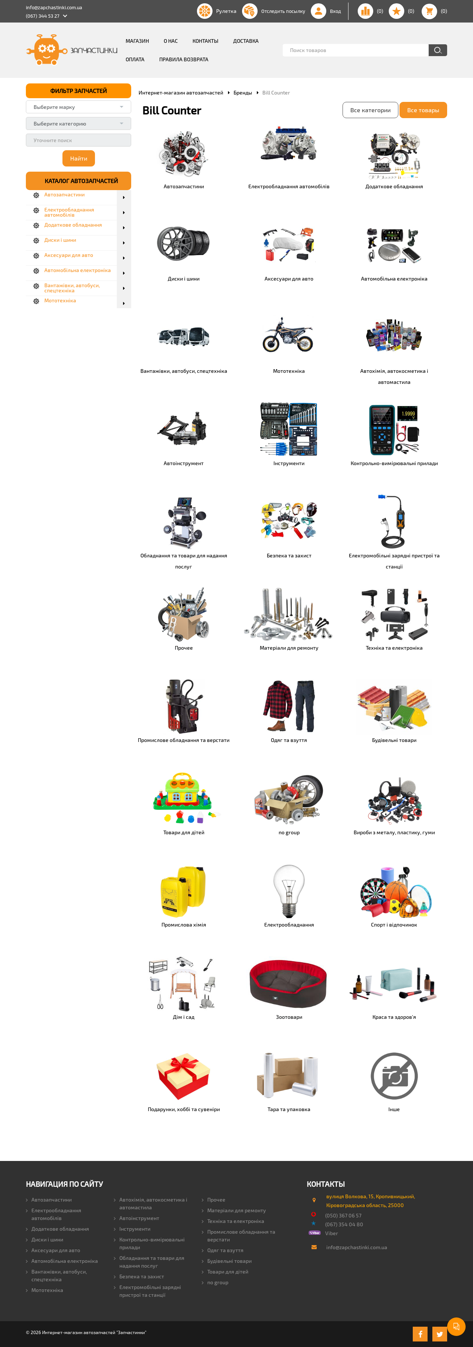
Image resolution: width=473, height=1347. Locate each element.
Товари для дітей (225, 1271)
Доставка (246, 41)
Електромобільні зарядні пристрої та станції (147, 1291)
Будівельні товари (227, 1261)
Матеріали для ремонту (234, 1210)
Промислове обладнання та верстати (238, 1236)
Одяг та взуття (223, 1250)
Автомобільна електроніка (62, 1261)
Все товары (423, 109)
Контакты (205, 41)
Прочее (213, 1199)
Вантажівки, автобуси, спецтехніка (56, 1275)
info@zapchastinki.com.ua (54, 7)
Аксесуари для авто (53, 1250)
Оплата (135, 59)
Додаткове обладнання (57, 1229)
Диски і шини (44, 1239)
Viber (331, 1233)
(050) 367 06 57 (343, 1215)
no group (215, 1282)
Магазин (137, 41)
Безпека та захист (139, 1276)
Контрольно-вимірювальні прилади (149, 1243)
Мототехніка (44, 1290)
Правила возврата (183, 59)
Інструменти (132, 1229)
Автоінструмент (136, 1218)
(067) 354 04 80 (344, 1224)
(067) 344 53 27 (42, 16)
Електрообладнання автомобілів (53, 1214)
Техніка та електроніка (233, 1221)
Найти (78, 158)
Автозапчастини (49, 1199)
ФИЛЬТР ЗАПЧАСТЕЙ (78, 90)
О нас (171, 41)
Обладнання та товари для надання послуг (149, 1262)
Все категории (370, 109)
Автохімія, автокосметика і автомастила (150, 1203)
